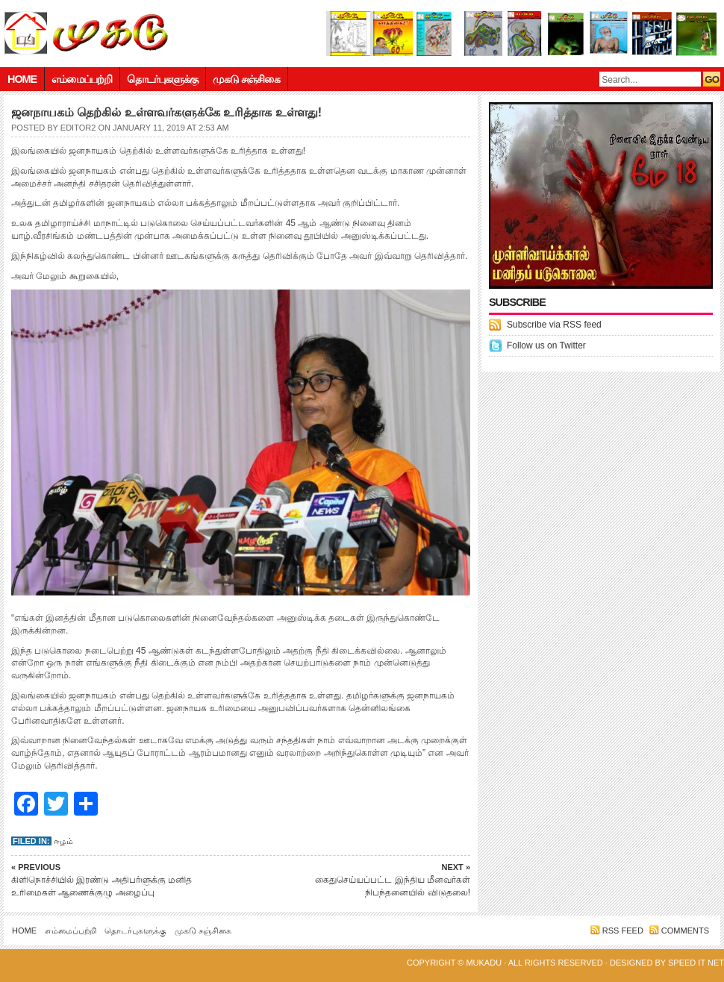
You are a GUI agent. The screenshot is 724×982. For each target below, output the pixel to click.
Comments (685, 930)
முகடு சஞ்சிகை (246, 79)
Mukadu (484, 962)
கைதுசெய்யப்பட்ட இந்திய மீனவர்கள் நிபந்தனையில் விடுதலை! (365, 879)
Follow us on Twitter (546, 345)
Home (22, 79)
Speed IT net (696, 962)
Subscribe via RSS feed (554, 324)
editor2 (78, 127)
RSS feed (622, 930)
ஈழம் (63, 840)
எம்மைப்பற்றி (82, 79)
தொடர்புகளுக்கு (162, 79)
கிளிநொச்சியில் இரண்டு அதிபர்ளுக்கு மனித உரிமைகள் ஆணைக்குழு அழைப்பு (115, 879)
